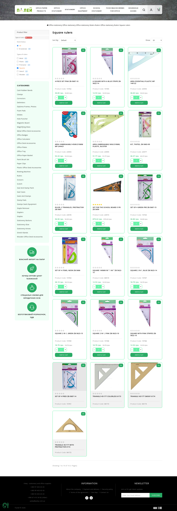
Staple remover (23, 208)
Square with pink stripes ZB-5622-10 (143, 334)
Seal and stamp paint (25, 188)
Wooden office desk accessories (30, 237)
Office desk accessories (26, 143)
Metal (22, 58)
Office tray (21, 151)
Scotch (19, 184)
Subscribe (156, 495)
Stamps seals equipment (26, 204)
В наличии (24, 49)
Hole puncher (22, 119)
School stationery (97, 9)
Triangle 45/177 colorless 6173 (107, 396)
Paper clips (21, 163)
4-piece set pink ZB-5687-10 (66, 81)
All (19, 46)
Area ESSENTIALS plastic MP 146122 (142, 82)
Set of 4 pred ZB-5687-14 (65, 396)
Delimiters (21, 102)
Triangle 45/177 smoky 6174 (142, 396)
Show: (148, 40)
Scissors (20, 180)
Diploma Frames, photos (26, 106)
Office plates (22, 147)
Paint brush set (23, 159)
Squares (28, 38)
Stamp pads (21, 200)
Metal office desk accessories (29, 131)
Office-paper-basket (25, 155)
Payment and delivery (91, 489)
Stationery (70, 9)
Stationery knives (24, 228)
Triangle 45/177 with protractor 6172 (64, 446)
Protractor (23, 65)
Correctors (21, 98)
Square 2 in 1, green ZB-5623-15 (69, 333)
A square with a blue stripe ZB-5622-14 (107, 82)
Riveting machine (23, 172)
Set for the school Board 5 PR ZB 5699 (107, 208)
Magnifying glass (23, 127)
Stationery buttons (24, 220)
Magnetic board (23, 123)
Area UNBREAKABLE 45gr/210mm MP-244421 (69, 145)
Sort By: (55, 40)
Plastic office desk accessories (29, 167)
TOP (5, 505)
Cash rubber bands (24, 90)
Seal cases (21, 192)
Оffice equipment (82, 9)
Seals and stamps (24, 196)
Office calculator (23, 139)
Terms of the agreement (80, 492)
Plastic (22, 62)
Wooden (23, 75)
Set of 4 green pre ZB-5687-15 (143, 207)
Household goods (133, 9)
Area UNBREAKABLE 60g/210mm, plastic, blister (106, 145)
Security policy (107, 489)
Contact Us (104, 492)
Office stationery (57, 9)
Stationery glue (23, 224)
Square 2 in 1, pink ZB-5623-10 (106, 333)
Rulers (19, 176)
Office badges (22, 135)
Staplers (20, 212)
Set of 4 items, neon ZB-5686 (67, 270)
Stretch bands (22, 233)
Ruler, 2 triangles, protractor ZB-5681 (69, 208)
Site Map (94, 492)
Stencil (22, 71)
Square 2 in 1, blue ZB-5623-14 (143, 270)
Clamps (20, 94)
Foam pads (21, 111)
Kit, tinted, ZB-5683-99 (140, 144)
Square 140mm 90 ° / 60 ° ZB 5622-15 (107, 271)
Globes (19, 115)
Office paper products (41, 9)
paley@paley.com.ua (37, 501)
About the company (73, 489)
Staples (20, 216)
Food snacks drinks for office (115, 9)
